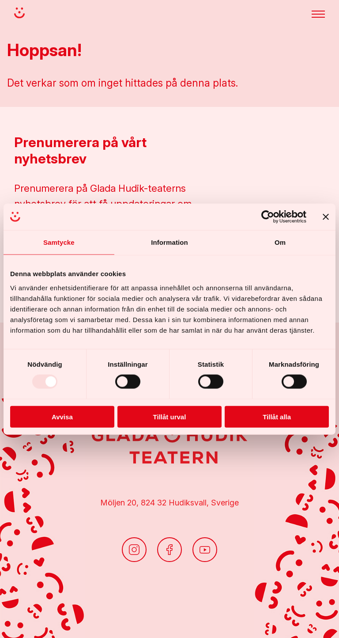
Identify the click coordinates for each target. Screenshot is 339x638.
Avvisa (62, 416)
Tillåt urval (169, 416)
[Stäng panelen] (326, 217)
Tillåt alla (277, 416)
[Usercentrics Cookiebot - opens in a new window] (267, 217)
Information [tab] (169, 242)
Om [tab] (280, 242)
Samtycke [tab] (59, 242)
